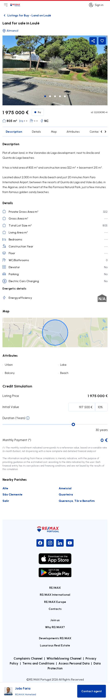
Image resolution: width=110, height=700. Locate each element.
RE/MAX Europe (55, 602)
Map (54, 131)
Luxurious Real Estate (55, 645)
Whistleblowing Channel (64, 658)
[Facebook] (40, 543)
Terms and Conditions (38, 663)
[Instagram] (50, 543)
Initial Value (10, 407)
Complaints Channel (28, 658)
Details (36, 131)
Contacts (55, 609)
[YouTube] (70, 543)
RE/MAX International (55, 595)
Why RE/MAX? (55, 627)
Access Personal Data (74, 663)
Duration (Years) (13, 418)
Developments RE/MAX (55, 638)
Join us (55, 620)
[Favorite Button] (102, 41)
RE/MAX (55, 588)
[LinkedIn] (60, 543)
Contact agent (99, 131)
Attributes (73, 131)
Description (14, 131)
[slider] (73, 424)
